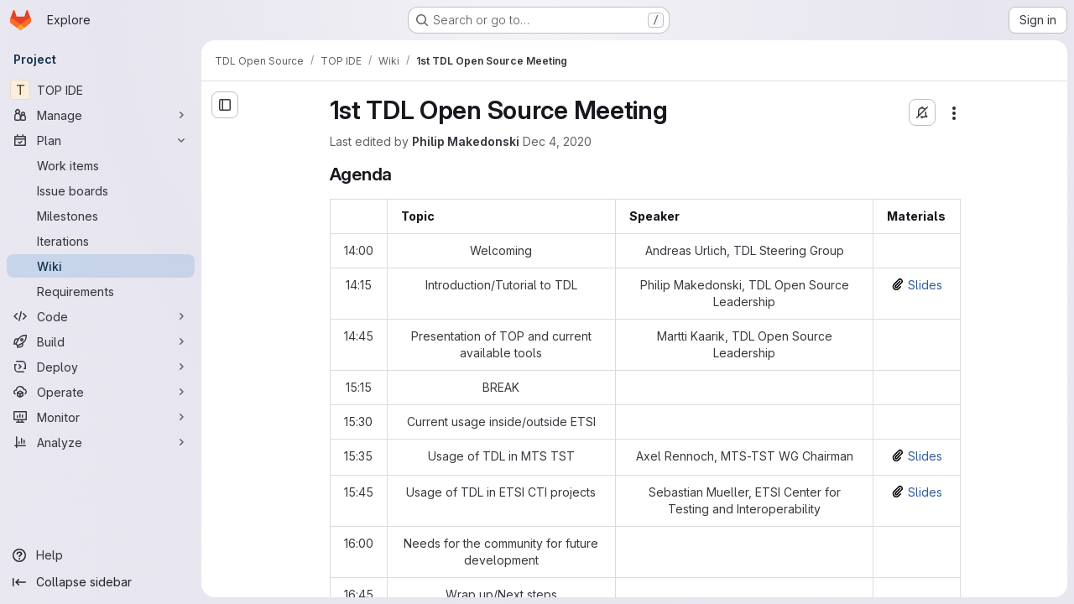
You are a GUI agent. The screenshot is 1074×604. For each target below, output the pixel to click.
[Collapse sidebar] (101, 582)
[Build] (101, 341)
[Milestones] (101, 215)
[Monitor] (101, 417)
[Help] (101, 555)
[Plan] (101, 140)
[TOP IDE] (101, 90)
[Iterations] (101, 241)
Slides (925, 285)
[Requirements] (101, 291)
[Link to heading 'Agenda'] (401, 174)
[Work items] (101, 165)
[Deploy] (101, 366)
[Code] (101, 316)
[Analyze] (101, 442)
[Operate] (101, 392)
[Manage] (101, 115)
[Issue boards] (101, 190)
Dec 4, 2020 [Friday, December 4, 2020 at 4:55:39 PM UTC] (557, 141)
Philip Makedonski (465, 141)
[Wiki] (101, 266)
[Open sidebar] (224, 104)
